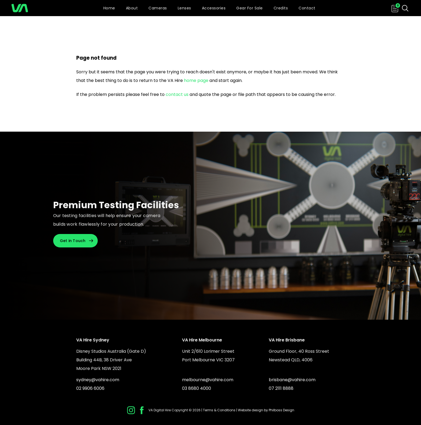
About (132, 8)
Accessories (214, 8)
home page (196, 80)
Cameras (157, 8)
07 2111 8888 (281, 388)
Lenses (184, 8)
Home (109, 8)
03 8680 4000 (196, 388)
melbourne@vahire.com (207, 380)
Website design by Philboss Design (266, 410)
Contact (307, 8)
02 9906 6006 (90, 388)
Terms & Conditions (219, 410)
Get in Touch (73, 240)
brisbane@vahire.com (292, 380)
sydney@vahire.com (97, 380)
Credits (281, 8)
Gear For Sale (249, 8)
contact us (177, 94)
